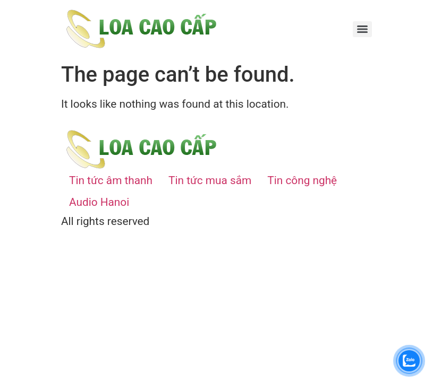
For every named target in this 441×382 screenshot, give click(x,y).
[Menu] (362, 29)
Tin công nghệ (302, 180)
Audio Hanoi (99, 202)
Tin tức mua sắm (209, 180)
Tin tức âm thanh (110, 180)
